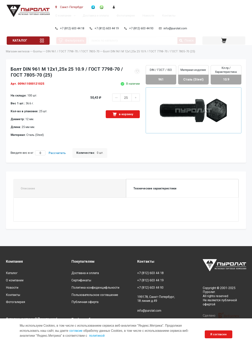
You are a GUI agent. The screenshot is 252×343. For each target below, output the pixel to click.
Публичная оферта (84, 302)
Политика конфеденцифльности (95, 287)
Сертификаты (81, 280)
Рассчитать (57, 158)
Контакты (168, 15)
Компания (14, 261)
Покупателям (82, 261)
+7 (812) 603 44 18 (71, 28)
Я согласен (218, 334)
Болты (37, 57)
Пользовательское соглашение (94, 295)
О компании (62, 15)
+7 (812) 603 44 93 (140, 28)
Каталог (21, 40)
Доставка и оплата (95, 15)
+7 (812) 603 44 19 (106, 28)
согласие (75, 331)
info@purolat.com (174, 28)
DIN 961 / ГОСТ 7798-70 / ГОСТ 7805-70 (72, 57)
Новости (147, 15)
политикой (97, 335)
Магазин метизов (18, 57)
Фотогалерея (125, 15)
